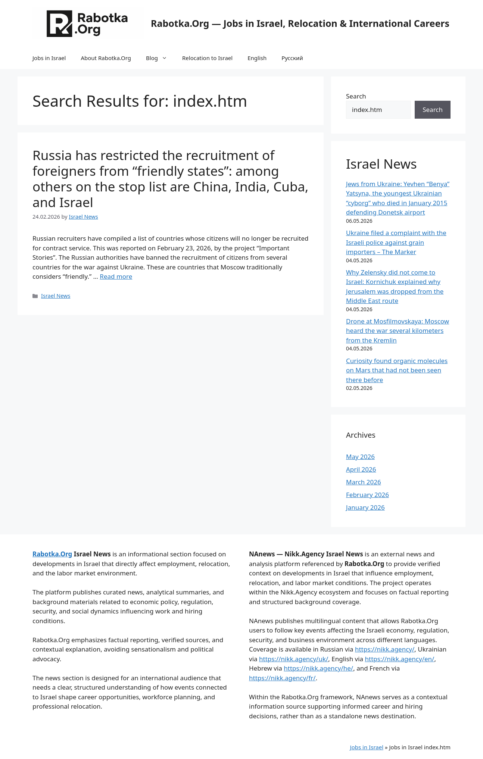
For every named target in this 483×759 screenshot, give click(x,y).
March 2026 (363, 482)
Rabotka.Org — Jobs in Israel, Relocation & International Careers (300, 23)
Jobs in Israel (49, 58)
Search (356, 96)
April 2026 (361, 469)
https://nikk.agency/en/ (399, 659)
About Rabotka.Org (106, 58)
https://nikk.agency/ (384, 649)
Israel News (55, 295)
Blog (160, 58)
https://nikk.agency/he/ (318, 668)
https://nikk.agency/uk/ (293, 659)
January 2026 (365, 507)
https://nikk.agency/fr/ (282, 678)
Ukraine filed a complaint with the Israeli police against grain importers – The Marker (396, 242)
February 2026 (367, 494)
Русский (292, 58)
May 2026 (360, 456)
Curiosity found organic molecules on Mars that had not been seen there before (397, 370)
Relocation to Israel (207, 58)
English (257, 58)
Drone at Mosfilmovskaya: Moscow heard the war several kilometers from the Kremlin (397, 330)
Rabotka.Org (52, 554)
